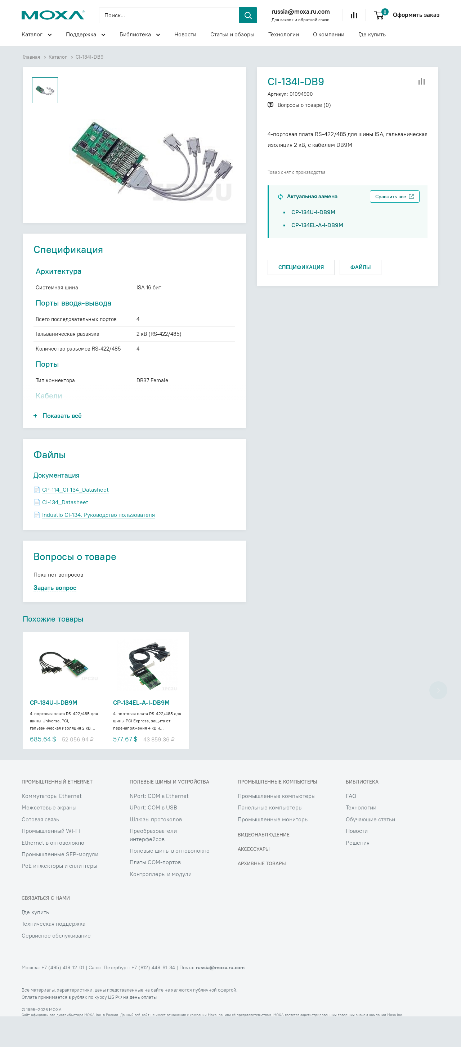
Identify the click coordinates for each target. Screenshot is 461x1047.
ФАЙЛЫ (360, 267)
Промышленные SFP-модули (60, 884)
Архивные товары (262, 894)
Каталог (37, 35)
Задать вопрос (54, 616)
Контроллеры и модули (161, 904)
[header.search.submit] (248, 15)
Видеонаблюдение (264, 865)
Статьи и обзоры (232, 34)
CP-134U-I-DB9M (313, 212)
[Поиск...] (169, 15)
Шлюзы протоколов (156, 849)
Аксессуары (254, 879)
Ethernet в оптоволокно (53, 872)
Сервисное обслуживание (56, 965)
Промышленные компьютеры (276, 826)
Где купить (372, 34)
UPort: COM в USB (153, 837)
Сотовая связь (40, 849)
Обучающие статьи (370, 849)
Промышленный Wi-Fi (51, 861)
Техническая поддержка (53, 954)
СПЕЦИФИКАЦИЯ (301, 267)
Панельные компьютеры (270, 837)
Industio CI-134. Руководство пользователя (98, 543)
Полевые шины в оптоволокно (170, 881)
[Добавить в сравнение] (422, 81)
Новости (185, 34)
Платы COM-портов (155, 892)
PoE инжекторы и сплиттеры (59, 896)
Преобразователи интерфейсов (153, 865)
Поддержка (86, 35)
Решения (358, 872)
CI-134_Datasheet (65, 530)
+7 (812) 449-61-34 (153, 998)
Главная (31, 57)
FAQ (351, 826)
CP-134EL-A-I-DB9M (317, 225)
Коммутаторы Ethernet (52, 826)
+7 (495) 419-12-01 (62, 998)
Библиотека (140, 35)
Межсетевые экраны (49, 837)
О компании (328, 34)
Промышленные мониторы (273, 849)
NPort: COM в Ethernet (159, 826)
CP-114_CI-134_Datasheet (75, 518)
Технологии (283, 34)
